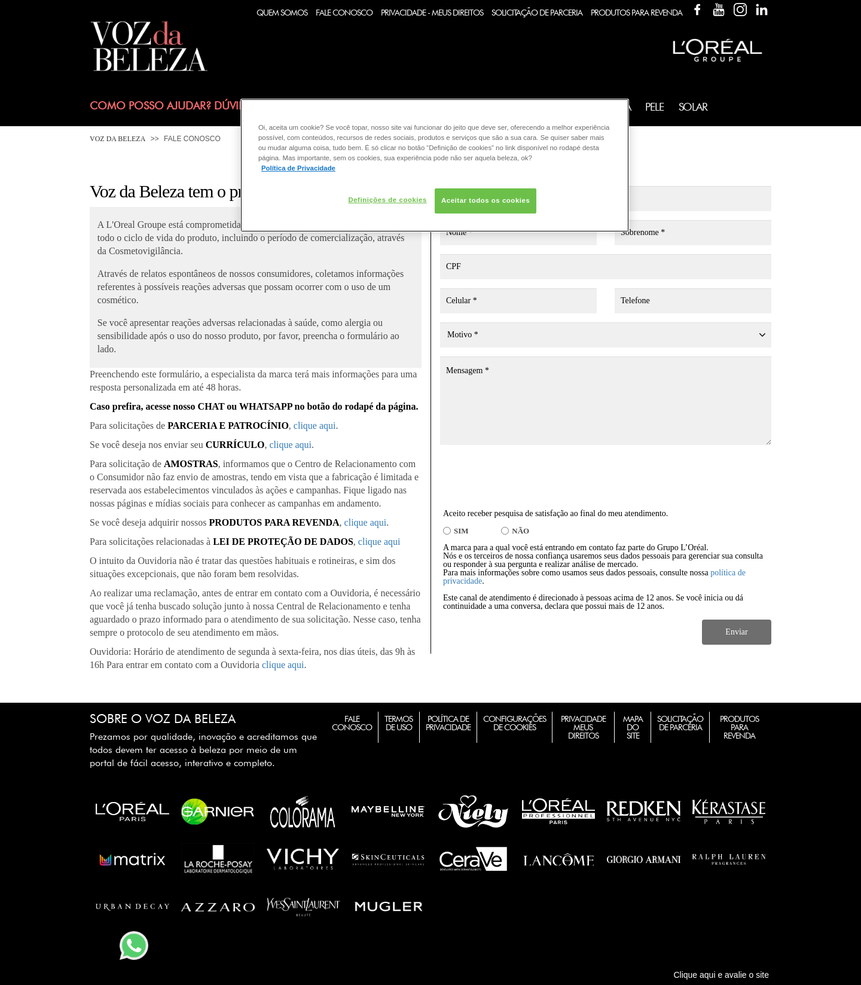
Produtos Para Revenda (636, 12)
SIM (461, 531)
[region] (434, 165)
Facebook (697, 9)
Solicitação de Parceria (536, 12)
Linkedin (761, 9)
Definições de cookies (387, 199)
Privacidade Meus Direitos (583, 727)
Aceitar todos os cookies (485, 200)
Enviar (736, 631)
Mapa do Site (633, 727)
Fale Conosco (344, 12)
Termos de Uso (398, 723)
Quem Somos (282, 12)
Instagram (740, 9)
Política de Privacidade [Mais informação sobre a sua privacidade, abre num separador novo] (298, 168)
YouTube (718, 9)
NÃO (520, 531)
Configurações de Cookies (514, 723)
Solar (693, 106)
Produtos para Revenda (739, 727)
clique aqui (315, 425)
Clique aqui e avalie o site (721, 975)
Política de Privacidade (448, 723)
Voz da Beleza (117, 139)
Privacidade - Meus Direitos (432, 12)
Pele (654, 106)
